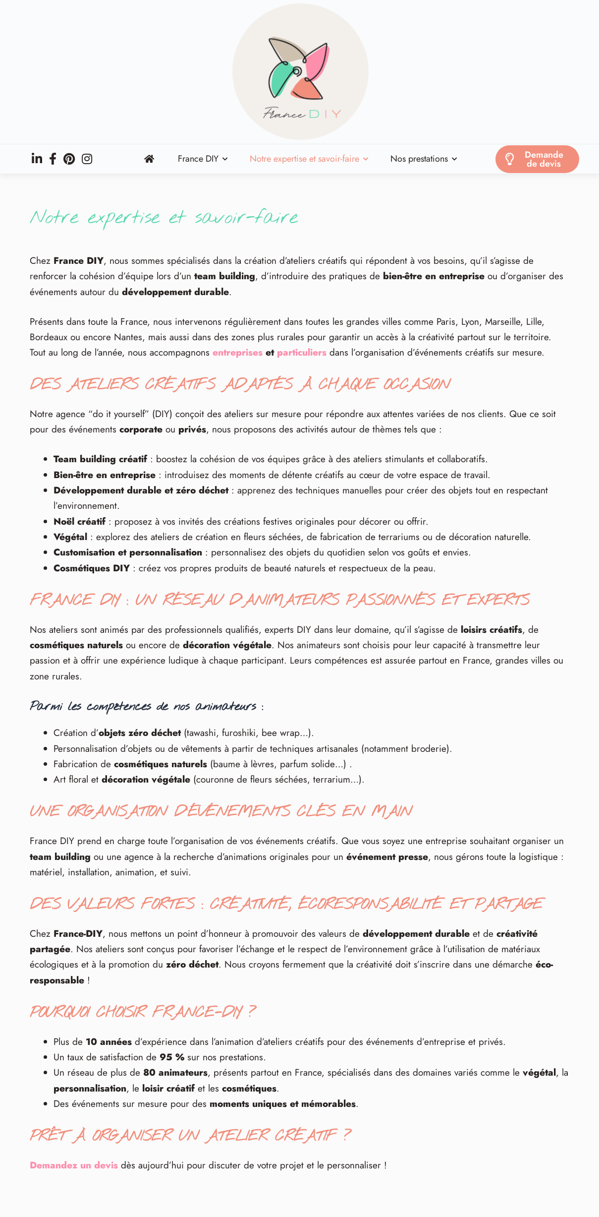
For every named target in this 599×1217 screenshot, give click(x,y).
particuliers (302, 352)
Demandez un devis (74, 1165)
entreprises (238, 352)
